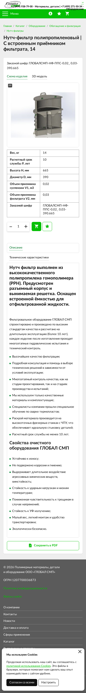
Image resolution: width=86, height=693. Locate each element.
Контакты (10, 614)
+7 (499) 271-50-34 (71, 6)
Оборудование (37, 26)
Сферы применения (16, 634)
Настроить (48, 682)
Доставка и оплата (15, 627)
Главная (7, 26)
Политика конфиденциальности (25, 588)
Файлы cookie (12, 596)
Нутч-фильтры (15, 31)
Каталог (20, 26)
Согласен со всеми (21, 682)
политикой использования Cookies (28, 666)
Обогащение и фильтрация (64, 26)
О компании (11, 607)
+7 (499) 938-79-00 (22, 6)
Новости (9, 621)
